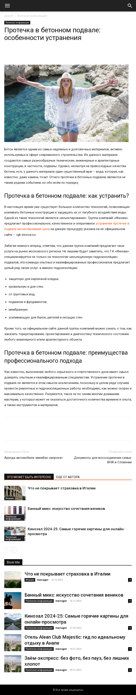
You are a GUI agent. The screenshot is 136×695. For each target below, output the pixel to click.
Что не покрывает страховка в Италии (61, 488)
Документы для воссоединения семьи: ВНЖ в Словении (103, 460)
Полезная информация (32, 16)
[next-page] (13, 549)
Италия (10, 498)
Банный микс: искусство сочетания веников (66, 508)
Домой (8, 16)
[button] (7, 5)
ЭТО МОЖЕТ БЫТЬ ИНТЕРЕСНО (29, 477)
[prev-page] (7, 549)
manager (42, 579)
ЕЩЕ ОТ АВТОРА (68, 477)
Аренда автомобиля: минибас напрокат (33, 458)
